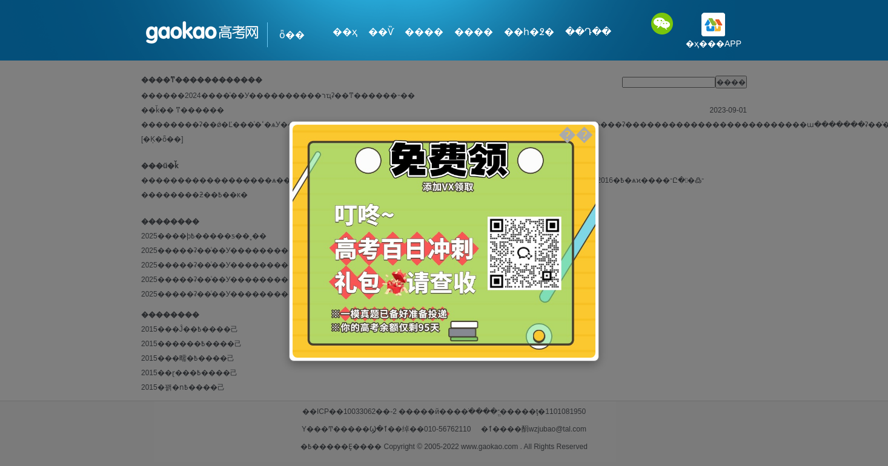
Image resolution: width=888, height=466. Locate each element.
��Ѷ (381, 32)
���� (424, 32)
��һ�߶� (529, 32)
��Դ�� (588, 32)
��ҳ (345, 32)
